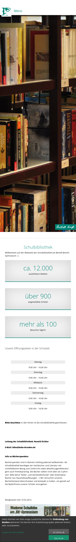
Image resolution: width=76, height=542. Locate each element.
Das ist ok (58, 538)
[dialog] (38, 529)
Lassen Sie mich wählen (13, 532)
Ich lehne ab (58, 532)
